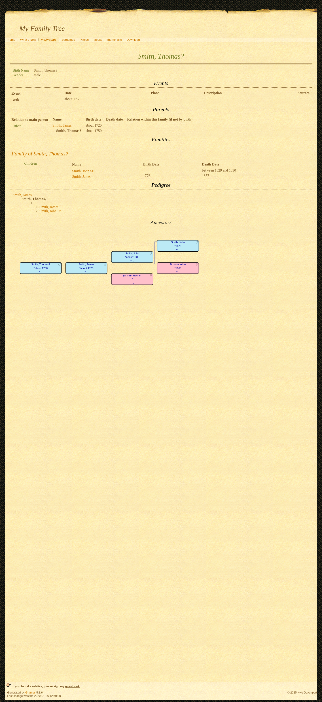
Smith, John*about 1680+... (132, 257)
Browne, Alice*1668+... (178, 268)
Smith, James (62, 125)
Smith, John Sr (82, 171)
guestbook (72, 686)
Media (97, 39)
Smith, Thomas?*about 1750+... (40, 268)
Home (11, 39)
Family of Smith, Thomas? (39, 154)
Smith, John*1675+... (178, 246)
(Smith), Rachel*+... (132, 279)
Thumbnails (114, 39)
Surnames (68, 39)
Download (133, 39)
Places (84, 39)
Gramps (30, 692)
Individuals (49, 39)
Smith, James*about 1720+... (86, 268)
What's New (28, 39)
